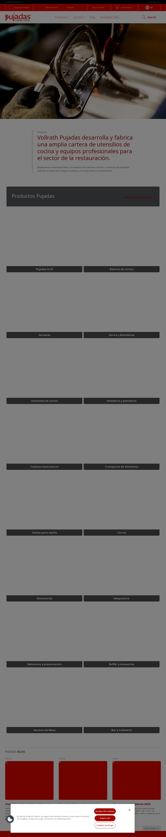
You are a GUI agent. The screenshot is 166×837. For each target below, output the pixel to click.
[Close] (129, 810)
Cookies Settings (104, 825)
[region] (72, 818)
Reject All (105, 818)
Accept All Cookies (105, 811)
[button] (10, 819)
